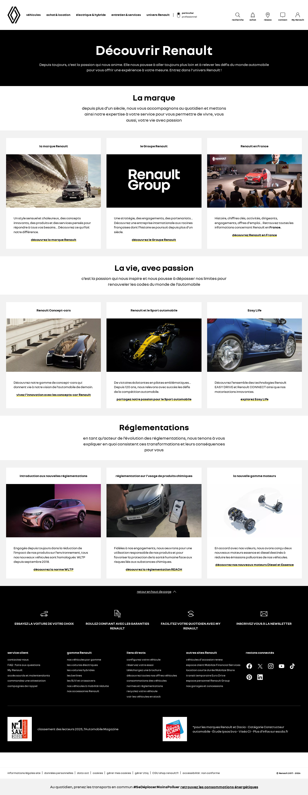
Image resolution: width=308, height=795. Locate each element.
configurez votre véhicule (144, 659)
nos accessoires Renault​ (83, 691)
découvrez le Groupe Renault (154, 239)
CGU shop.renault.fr (165, 773)
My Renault (14, 670)
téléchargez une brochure (144, 670)
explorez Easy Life (254, 399)
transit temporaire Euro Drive (205, 675)
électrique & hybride (91, 15)
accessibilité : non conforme (201, 773)
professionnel (189, 16)
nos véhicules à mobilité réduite (88, 686)
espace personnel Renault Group (208, 680)
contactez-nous (18, 659)
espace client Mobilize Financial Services (213, 665)
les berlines (74, 675)
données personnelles (58, 773)
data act (83, 773)
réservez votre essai (140, 665)
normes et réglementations (145, 686)
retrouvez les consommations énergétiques (219, 786)
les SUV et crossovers (81, 680)
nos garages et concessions (204, 686)
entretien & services (126, 15)
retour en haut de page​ (154, 591)
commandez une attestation (26, 680)
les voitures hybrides (81, 670)
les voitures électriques (82, 665)
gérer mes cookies (119, 773)
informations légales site (23, 773)
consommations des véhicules (147, 680)
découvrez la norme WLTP (53, 569)
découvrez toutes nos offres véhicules (152, 675)
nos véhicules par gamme (84, 659)
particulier (188, 12)
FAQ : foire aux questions (23, 665)
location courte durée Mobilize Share (210, 670)
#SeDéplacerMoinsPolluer (156, 786)
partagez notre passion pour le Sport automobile (154, 399)
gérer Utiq (142, 773)
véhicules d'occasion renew (204, 659)
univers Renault (158, 15)
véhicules (33, 15)
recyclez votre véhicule (142, 691)
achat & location (58, 15)
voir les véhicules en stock (144, 696)
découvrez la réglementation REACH (154, 569)
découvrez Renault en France (254, 235)
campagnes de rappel (22, 686)
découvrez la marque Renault (53, 239)
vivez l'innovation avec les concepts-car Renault (53, 394)
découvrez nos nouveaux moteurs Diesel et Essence (254, 564)
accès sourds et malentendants (28, 675)
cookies (98, 773)
